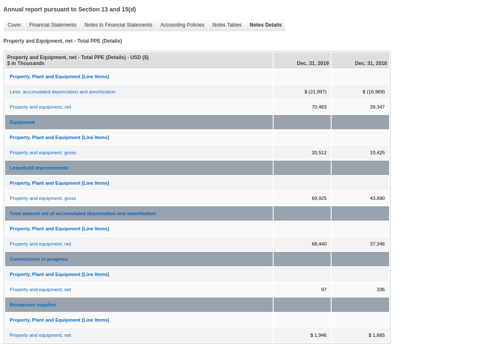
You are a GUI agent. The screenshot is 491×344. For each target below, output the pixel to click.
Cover (12, 25)
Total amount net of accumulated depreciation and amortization (83, 213)
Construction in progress (39, 259)
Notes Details (263, 25)
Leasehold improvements (39, 167)
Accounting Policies (180, 25)
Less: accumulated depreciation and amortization (62, 91)
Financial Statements (51, 25)
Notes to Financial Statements (116, 25)
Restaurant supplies (33, 304)
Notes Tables (224, 25)
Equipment (22, 122)
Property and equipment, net (40, 106)
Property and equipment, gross (43, 152)
